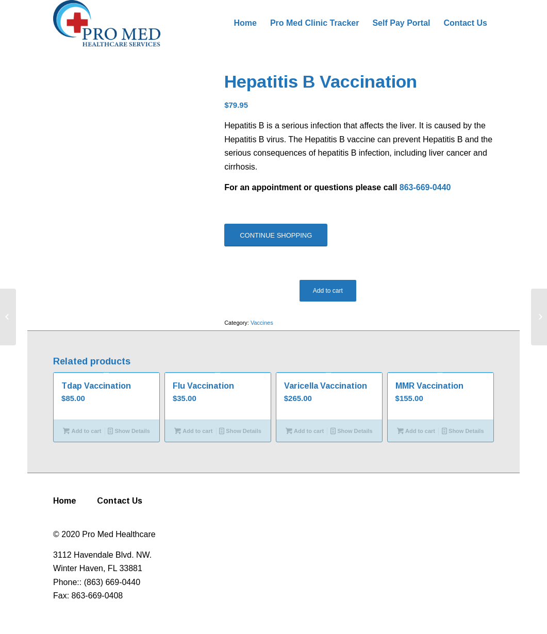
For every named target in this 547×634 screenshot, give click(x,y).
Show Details (129, 431)
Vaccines (262, 323)
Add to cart (328, 290)
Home (64, 500)
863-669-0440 (425, 187)
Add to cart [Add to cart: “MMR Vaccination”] (416, 431)
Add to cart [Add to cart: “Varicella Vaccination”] (305, 431)
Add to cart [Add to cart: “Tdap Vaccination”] (82, 431)
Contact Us (119, 500)
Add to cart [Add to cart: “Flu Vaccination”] (193, 431)
